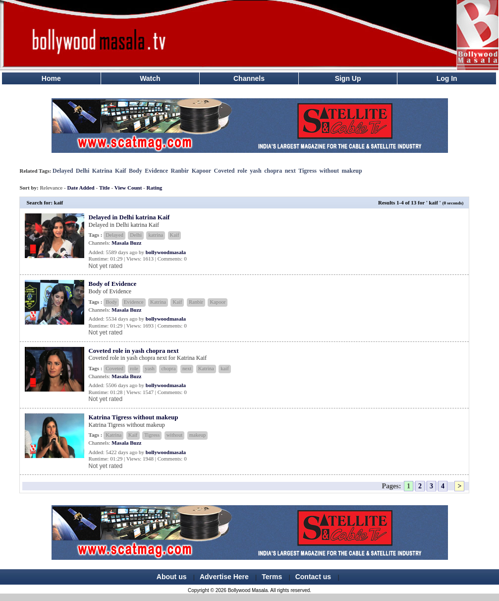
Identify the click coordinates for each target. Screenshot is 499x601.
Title (104, 188)
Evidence (156, 170)
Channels (249, 78)
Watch (150, 78)
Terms (272, 577)
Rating (155, 188)
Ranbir (179, 170)
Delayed (63, 170)
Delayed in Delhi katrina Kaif (128, 217)
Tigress (307, 170)
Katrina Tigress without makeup (133, 417)
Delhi (82, 170)
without (329, 170)
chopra (273, 170)
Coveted (224, 170)
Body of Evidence (112, 283)
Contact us (313, 577)
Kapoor (201, 170)
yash (255, 170)
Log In (447, 78)
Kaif (120, 170)
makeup (351, 170)
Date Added (80, 188)
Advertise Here (224, 577)
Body (135, 170)
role (242, 170)
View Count (128, 188)
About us (172, 577)
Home (51, 78)
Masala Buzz (126, 243)
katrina (155, 235)
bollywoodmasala (166, 252)
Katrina (102, 170)
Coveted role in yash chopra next (133, 350)
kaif (225, 368)
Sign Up (348, 78)
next (290, 170)
